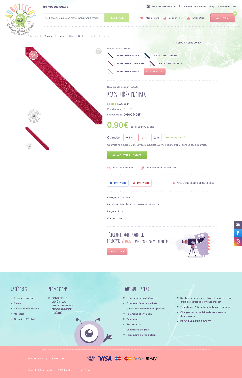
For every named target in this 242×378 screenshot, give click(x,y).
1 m (143, 137)
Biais (61, 36)
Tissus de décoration (26, 308)
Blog (211, 6)
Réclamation (133, 324)
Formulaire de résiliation (141, 335)
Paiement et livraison (195, 6)
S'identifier (117, 251)
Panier (222, 18)
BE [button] (234, 6)
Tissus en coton (23, 298)
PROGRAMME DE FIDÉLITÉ (163, 6)
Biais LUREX (76, 36)
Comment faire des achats (141, 303)
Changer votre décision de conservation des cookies (203, 314)
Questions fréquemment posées (145, 308)
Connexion (224, 6)
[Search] (86, 17)
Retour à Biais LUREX (188, 42)
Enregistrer (195, 18)
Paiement (132, 319)
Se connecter (173, 18)
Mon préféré (149, 18)
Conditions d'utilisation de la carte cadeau (205, 307)
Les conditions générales (141, 298)
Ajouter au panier (127, 155)
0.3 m (129, 137)
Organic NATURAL (24, 319)
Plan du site (35, 358)
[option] (63, 85)
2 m (156, 137)
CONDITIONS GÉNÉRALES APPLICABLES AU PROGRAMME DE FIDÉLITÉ (62, 305)
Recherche (117, 18)
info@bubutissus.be (55, 7)
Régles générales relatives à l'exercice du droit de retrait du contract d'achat (205, 300)
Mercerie (48, 36)
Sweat (18, 303)
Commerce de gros (137, 329)
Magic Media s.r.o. (49, 370)
